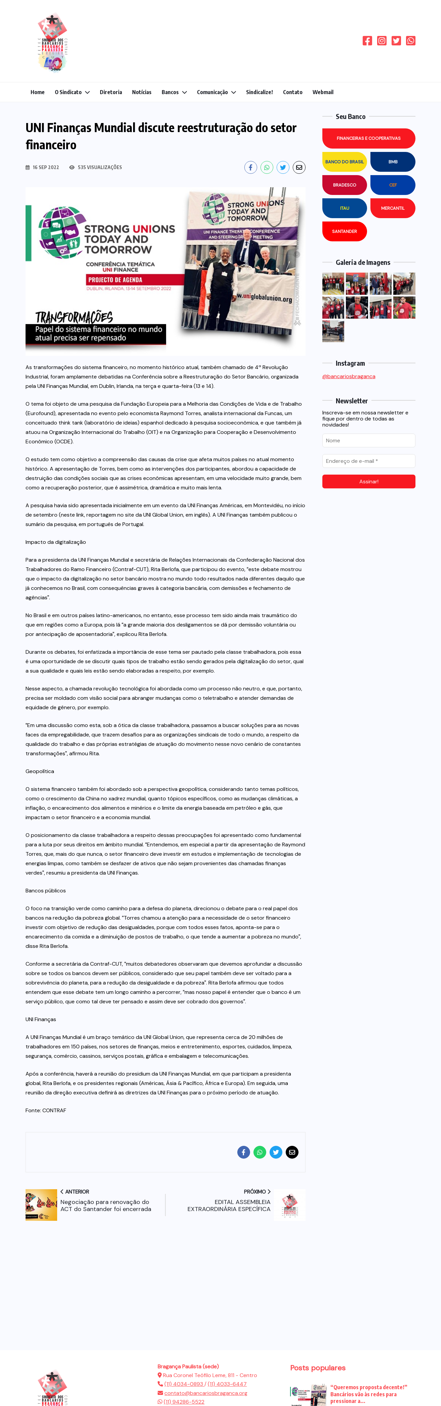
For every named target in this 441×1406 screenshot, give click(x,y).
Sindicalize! (259, 92)
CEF (393, 185)
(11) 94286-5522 (184, 1401)
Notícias (142, 92)
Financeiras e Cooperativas (369, 138)
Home (38, 92)
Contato (293, 92)
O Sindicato (68, 92)
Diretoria (111, 92)
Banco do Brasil (344, 162)
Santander (344, 231)
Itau (344, 208)
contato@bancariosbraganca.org (205, 1393)
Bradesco (344, 185)
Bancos (170, 92)
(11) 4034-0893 (184, 1384)
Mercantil (393, 208)
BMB (393, 162)
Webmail (323, 92)
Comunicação (212, 92)
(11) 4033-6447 (227, 1384)
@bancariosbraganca (348, 376)
